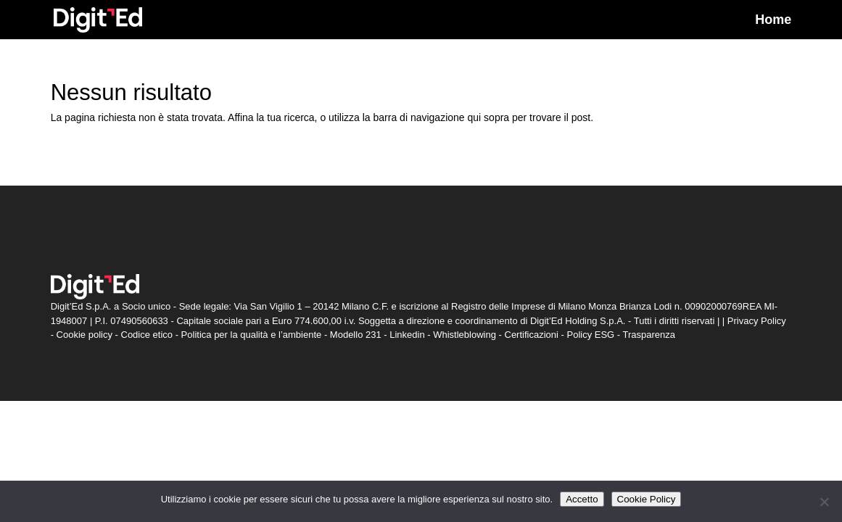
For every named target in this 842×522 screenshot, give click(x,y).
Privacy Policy (756, 320)
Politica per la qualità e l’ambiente (251, 334)
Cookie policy (84, 334)
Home (773, 20)
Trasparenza (649, 334)
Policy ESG (590, 334)
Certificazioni (531, 334)
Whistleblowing (464, 334)
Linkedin (406, 334)
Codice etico (147, 334)
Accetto (582, 499)
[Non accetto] (824, 501)
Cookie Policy (646, 499)
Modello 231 (355, 334)
